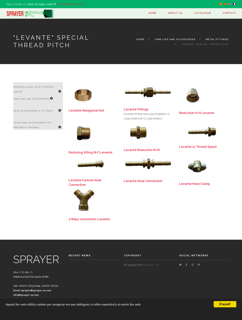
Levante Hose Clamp (194, 184)
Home (152, 13)
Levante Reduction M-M (142, 150)
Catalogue (202, 13)
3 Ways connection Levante (89, 219)
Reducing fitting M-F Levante (90, 152)
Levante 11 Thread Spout (198, 147)
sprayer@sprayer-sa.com (36, 290)
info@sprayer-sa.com (26, 295)
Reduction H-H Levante (196, 113)
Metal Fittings (217, 39)
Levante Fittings (136, 109)
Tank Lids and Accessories (175, 39)
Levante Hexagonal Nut (86, 110)
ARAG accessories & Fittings (33, 111)
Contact (229, 13)
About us (175, 13)
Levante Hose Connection (143, 181)
